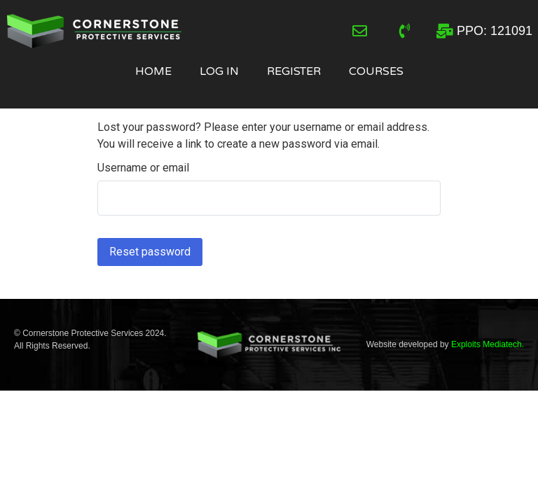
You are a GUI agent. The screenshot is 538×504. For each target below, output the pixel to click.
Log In (219, 71)
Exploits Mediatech (486, 344)
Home (153, 71)
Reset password (150, 251)
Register (294, 71)
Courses (376, 71)
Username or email (143, 168)
